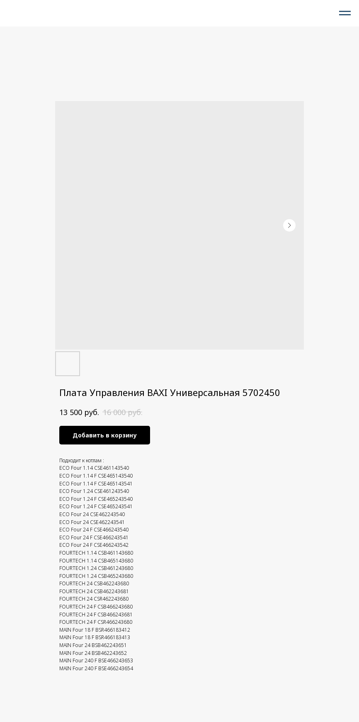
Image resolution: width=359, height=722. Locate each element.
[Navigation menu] (345, 13)
